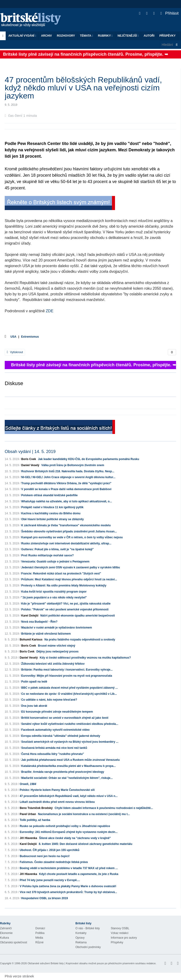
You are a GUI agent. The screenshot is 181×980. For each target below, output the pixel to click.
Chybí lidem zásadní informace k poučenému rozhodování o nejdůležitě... (104, 808)
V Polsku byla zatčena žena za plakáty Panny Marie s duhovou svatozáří (68, 886)
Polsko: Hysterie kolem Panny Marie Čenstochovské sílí (57, 790)
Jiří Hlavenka (28, 838)
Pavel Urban (28, 814)
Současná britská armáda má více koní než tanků (54, 748)
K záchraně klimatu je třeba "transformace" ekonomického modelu (66, 525)
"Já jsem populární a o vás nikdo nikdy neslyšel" (54, 597)
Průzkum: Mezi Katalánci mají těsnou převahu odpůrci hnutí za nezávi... (69, 579)
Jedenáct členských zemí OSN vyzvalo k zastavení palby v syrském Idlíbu (70, 567)
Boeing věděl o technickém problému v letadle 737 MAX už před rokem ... (69, 868)
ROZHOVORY (66, 35)
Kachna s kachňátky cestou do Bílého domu (50, 513)
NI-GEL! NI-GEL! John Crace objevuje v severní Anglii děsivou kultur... (68, 477)
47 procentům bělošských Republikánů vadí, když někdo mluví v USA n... (69, 796)
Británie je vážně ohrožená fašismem (46, 633)
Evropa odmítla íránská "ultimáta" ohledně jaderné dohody (60, 736)
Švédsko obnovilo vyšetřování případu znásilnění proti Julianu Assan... (69, 531)
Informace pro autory (124, 937)
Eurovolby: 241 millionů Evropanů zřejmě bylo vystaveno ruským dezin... (68, 832)
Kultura (4, 937)
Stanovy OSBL (120, 928)
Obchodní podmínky (88, 947)
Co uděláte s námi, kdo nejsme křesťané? (49, 699)
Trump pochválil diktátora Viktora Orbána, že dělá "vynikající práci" (66, 483)
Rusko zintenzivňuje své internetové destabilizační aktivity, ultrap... (66, 543)
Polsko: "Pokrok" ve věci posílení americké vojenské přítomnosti (64, 609)
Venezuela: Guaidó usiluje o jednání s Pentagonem (55, 561)
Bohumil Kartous (31, 639)
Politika (40, 933)
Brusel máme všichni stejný (56, 645)
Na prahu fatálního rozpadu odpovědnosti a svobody (79, 639)
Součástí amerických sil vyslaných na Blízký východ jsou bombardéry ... (69, 741)
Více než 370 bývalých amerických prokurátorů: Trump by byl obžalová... (68, 892)
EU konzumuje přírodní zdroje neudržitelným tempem (57, 711)
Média (39, 937)
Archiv (46, 35)
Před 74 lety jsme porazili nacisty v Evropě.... (50, 880)
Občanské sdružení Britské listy (46, 963)
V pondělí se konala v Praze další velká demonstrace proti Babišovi (66, 489)
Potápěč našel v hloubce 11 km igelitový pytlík (52, 507)
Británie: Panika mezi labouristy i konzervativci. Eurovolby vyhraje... (67, 669)
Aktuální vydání (22, 35)
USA (13, 336)
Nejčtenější (128, 35)
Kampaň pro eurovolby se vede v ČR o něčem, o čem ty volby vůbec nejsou (72, 537)
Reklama (80, 942)
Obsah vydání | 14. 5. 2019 (30, 451)
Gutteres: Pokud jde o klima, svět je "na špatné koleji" (57, 549)
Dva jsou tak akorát (34, 705)
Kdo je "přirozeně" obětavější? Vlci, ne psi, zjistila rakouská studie (66, 603)
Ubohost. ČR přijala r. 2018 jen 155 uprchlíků (49, 850)
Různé (39, 942)
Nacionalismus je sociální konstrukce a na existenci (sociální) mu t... (84, 814)
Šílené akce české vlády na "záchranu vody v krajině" (75, 838)
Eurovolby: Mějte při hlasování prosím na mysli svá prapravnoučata (66, 675)
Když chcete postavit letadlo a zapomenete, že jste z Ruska (78, 874)
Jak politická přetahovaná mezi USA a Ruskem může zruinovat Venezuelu (70, 759)
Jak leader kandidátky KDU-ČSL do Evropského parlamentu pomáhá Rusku (88, 459)
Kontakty (80, 933)
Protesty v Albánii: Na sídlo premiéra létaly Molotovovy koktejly (63, 585)
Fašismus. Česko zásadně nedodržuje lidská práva (54, 862)
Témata (86, 35)
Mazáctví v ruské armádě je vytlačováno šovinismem (56, 627)
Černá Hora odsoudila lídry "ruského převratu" (52, 754)
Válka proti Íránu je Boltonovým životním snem (72, 465)
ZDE (49, 311)
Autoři (149, 35)
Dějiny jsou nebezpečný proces (57, 651)
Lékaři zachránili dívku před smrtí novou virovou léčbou (57, 802)
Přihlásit (169, 13)
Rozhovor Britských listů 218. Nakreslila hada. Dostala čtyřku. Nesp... (67, 471)
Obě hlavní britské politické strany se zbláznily (52, 519)
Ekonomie (6, 933)
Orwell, (28, 784)
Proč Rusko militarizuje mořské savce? (47, 555)
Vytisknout (15, 352)
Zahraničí (6, 928)
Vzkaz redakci (119, 933)
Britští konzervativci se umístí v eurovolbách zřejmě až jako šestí (64, 717)
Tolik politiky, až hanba (35, 820)
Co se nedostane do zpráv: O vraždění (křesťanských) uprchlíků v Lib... (69, 693)
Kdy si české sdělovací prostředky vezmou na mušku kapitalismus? (85, 657)
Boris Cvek (28, 459)
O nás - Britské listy (87, 928)
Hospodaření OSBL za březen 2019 (44, 898)
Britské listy (33, 20)
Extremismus (30, 336)
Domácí (40, 928)
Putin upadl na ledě (34, 681)
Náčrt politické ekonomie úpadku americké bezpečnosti (77, 615)
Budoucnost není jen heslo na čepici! (45, 856)
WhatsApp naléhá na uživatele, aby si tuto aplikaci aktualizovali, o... (66, 501)
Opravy (80, 937)
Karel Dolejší (29, 615)
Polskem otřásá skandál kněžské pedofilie (49, 495)
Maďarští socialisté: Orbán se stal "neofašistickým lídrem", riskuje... (67, 778)
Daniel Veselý (30, 465)
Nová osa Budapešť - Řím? (39, 621)
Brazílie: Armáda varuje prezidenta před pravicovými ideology (62, 771)
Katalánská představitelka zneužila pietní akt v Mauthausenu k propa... (68, 766)
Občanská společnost (13, 942)
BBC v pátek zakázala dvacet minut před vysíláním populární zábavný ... (69, 687)
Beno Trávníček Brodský (36, 808)
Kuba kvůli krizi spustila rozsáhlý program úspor (53, 591)
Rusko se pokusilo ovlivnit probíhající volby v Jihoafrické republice (65, 826)
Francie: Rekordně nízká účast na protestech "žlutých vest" (61, 573)
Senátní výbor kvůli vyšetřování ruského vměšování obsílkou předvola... (69, 724)
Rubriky (105, 35)
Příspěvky (167, 35)
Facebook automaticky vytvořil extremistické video (55, 729)
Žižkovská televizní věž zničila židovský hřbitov (53, 663)
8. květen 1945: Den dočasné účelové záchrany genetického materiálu (85, 844)
